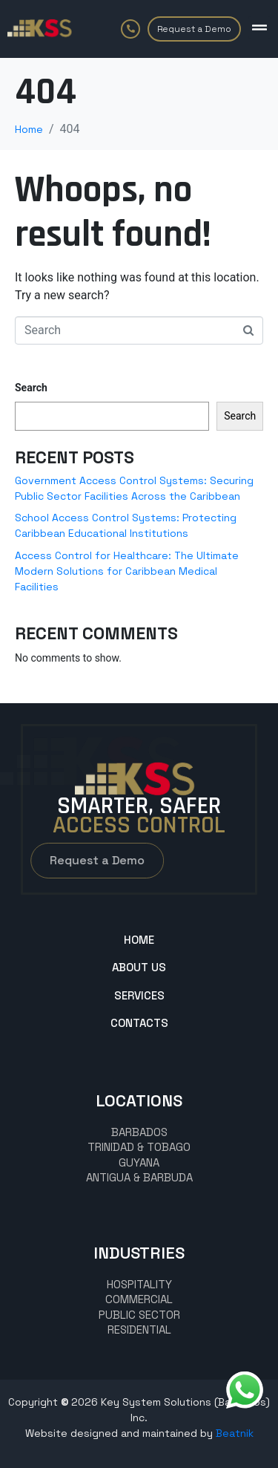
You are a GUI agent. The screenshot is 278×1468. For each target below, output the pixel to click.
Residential (139, 1329)
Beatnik (235, 1433)
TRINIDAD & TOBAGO (139, 1147)
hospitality (139, 1284)
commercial (139, 1299)
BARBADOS (139, 1132)
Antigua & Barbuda (139, 1177)
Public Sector (139, 1315)
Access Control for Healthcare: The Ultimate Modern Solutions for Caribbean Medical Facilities (127, 571)
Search (31, 388)
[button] (259, 27)
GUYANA (139, 1162)
